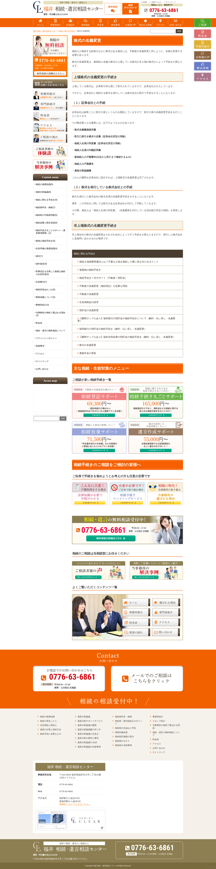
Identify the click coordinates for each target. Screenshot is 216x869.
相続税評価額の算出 (124, 736)
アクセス (40, 353)
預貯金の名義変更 (89, 310)
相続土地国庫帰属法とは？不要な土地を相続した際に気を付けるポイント (119, 261)
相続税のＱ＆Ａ (122, 741)
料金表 (39, 323)
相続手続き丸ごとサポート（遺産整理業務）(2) (50, 231)
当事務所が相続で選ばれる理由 (166, 726)
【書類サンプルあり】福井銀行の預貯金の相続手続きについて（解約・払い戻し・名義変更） (126, 319)
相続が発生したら (48, 721)
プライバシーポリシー (46, 338)
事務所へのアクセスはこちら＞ (75, 804)
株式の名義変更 (87, 345)
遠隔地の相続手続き (90, 270)
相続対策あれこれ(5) (45, 289)
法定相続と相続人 (48, 725)
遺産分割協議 (84, 716)
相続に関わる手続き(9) (46, 200)
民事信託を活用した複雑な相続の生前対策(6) (50, 272)
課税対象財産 (121, 732)
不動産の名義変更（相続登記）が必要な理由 (103, 286)
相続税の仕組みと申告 (125, 728)
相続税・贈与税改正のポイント (128, 722)
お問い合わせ (42, 369)
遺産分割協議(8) (43, 192)
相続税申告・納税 (123, 716)
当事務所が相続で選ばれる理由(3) (50, 313)
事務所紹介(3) (42, 305)
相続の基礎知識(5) (44, 184)
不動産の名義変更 (89, 294)
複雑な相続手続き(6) (45, 241)
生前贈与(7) (41, 282)
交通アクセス (156, 2)
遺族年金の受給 (87, 353)
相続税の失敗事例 (123, 745)
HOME (144, 2)
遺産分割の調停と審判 (88, 738)
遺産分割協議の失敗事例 (89, 747)
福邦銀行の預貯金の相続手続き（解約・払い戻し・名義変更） (113, 329)
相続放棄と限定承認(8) (46, 222)
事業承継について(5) (45, 297)
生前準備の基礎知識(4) (46, 248)
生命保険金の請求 (89, 302)
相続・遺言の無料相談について (50, 330)
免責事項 (40, 346)
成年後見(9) (41, 264)
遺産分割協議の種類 (87, 725)
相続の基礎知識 (47, 716)
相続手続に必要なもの (50, 734)
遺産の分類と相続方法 (50, 729)
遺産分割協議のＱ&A (87, 742)
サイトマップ (171, 2)
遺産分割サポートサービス (90, 721)
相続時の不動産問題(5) (46, 215)
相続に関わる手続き (84, 253)
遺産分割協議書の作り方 (89, 729)
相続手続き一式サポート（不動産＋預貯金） (103, 278)
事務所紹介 (158, 716)
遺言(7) (39, 256)
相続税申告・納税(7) (45, 207)
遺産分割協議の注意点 (88, 734)
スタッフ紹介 (159, 721)
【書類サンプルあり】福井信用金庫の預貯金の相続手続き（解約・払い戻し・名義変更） (127, 337)
